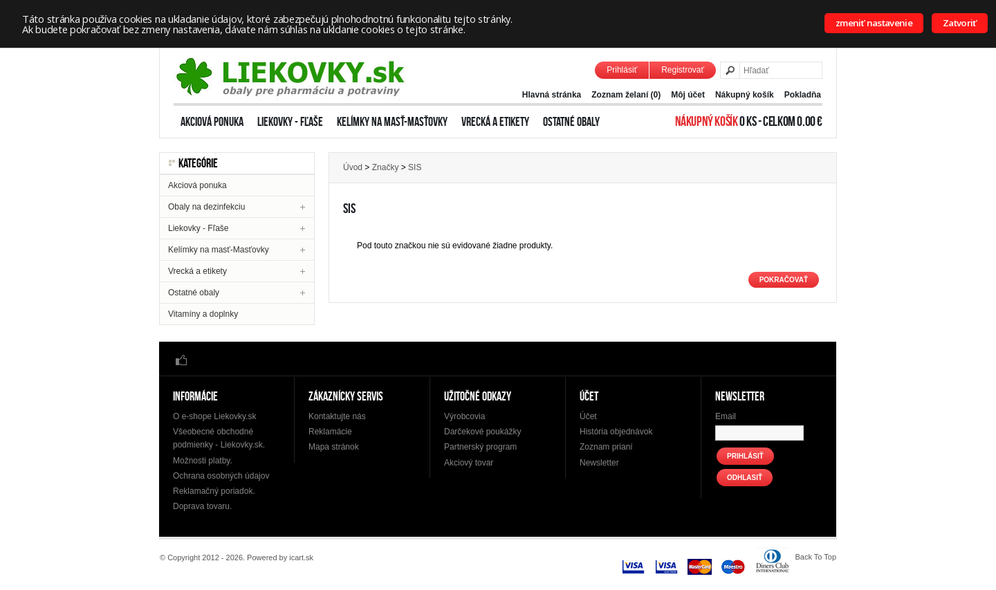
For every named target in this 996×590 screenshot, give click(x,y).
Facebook (181, 359)
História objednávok (616, 431)
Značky (385, 167)
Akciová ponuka (212, 122)
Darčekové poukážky (482, 431)
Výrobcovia (464, 416)
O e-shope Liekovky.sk (215, 416)
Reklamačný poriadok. (214, 491)
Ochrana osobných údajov (221, 476)
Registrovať (682, 70)
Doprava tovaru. (202, 506)
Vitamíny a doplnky (203, 314)
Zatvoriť (960, 23)
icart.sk (301, 557)
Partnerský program (480, 447)
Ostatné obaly (571, 122)
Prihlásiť (622, 70)
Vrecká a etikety (495, 122)
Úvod (352, 167)
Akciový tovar (468, 463)
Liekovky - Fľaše (290, 122)
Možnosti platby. (202, 460)
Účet (588, 416)
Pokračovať (783, 280)
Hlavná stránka (551, 95)
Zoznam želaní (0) (626, 95)
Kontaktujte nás (337, 416)
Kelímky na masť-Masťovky (392, 122)
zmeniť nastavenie (874, 23)
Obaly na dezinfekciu (206, 207)
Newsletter (599, 463)
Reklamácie (330, 431)
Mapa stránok (333, 447)
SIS (414, 167)
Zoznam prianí (606, 447)
